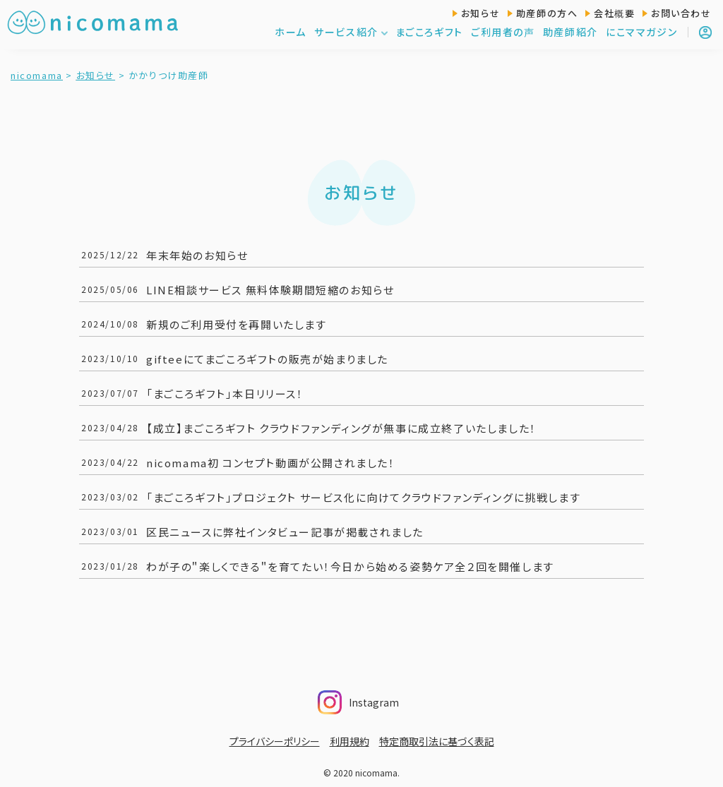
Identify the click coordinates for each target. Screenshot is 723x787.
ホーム (290, 32)
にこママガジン (641, 32)
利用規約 (349, 741)
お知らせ (480, 13)
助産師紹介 (570, 32)
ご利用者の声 (503, 32)
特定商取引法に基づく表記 (436, 741)
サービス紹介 (351, 32)
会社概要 (614, 13)
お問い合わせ (681, 13)
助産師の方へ (547, 13)
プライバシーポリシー (274, 741)
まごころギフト (429, 32)
